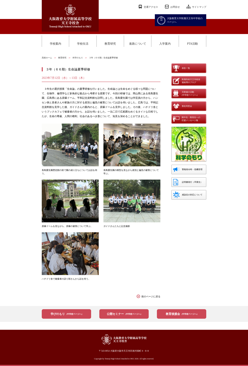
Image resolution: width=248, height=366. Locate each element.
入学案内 (165, 43)
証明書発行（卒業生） (192, 182)
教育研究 (110, 43)
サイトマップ (199, 7)
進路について (137, 43)
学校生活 (82, 43)
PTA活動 (192, 43)
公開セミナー (124, 314)
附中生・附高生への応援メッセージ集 (191, 119)
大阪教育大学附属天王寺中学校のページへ (185, 20)
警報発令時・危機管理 (192, 169)
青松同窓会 (187, 106)
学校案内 (55, 43)
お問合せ (175, 7)
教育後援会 (181, 314)
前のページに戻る (150, 296)
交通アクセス (151, 7)
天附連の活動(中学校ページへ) (190, 93)
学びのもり (66, 314)
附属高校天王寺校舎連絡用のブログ (191, 81)
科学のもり (78, 57)
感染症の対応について (192, 195)
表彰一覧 (186, 68)
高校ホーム (47, 57)
